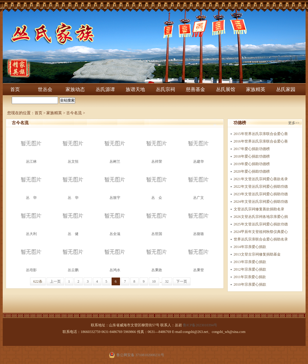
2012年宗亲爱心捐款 (250, 269)
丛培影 (31, 255)
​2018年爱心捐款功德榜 (252, 156)
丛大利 (31, 219)
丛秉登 (198, 255)
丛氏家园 (285, 89)
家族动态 (75, 89)
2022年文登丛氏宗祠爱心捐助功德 (261, 186)
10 (154, 281)
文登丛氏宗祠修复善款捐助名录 (259, 209)
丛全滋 (114, 219)
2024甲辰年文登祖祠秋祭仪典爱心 (261, 232)
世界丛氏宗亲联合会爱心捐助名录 (261, 239)
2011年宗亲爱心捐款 (250, 277)
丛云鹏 (73, 255)
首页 (15, 89)
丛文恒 (73, 147)
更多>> (294, 123)
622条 (37, 281)
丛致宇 (114, 183)
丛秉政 (156, 255)
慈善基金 (195, 89)
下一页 (181, 281)
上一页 (55, 281)
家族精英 (255, 89)
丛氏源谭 (105, 89)
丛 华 (31, 183)
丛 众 (156, 183)
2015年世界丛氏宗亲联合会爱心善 (261, 134)
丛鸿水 (114, 255)
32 (167, 281)
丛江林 (31, 147)
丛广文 (198, 183)
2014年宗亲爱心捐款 (250, 247)
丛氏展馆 (225, 89)
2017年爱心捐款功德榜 (252, 149)
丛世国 (156, 219)
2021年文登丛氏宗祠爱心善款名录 (261, 179)
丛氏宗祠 (165, 89)
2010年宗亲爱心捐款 (250, 284)
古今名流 (74, 113)
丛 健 (73, 219)
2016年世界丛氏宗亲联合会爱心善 (261, 141)
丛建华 (198, 147)
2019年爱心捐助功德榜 (252, 164)
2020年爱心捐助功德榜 (252, 171)
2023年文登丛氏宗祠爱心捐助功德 (261, 194)
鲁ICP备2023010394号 (200, 325)
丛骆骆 (198, 219)
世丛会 (45, 89)
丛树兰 (114, 147)
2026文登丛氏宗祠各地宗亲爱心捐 (261, 217)
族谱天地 (135, 89)
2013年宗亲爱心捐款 (250, 262)
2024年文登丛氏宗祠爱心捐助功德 (261, 201)
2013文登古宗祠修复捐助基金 (257, 254)
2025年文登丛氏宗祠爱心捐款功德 (261, 224)
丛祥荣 (156, 147)
